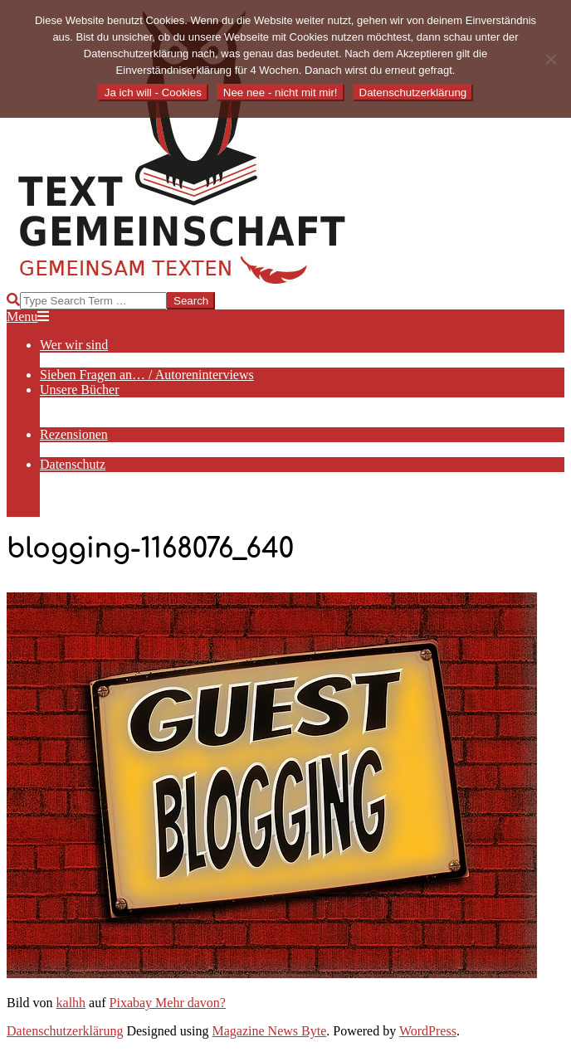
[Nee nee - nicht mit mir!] (550, 59)
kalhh (71, 1003)
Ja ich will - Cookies (153, 92)
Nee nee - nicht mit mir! (280, 92)
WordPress (427, 1031)
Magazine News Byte (269, 1031)
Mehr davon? (189, 1003)
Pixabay (131, 1003)
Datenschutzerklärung (65, 1031)
